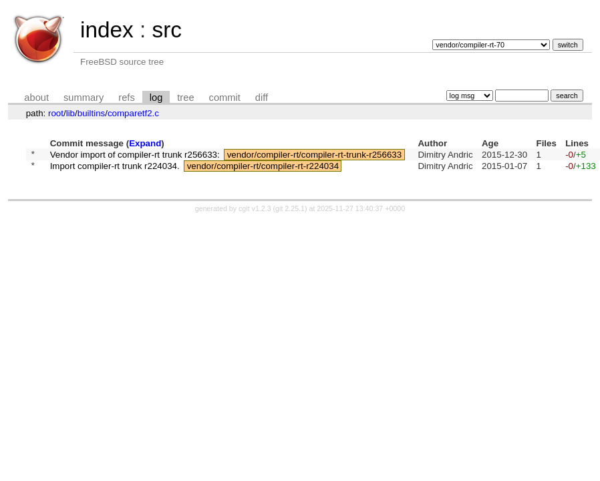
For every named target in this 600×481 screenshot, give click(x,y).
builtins (92, 113)
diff (261, 97)
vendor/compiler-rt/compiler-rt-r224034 (263, 169)
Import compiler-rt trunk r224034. (115, 169)
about (36, 97)
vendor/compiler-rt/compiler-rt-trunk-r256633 (314, 155)
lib (70, 113)
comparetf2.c (133, 113)
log (156, 97)
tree (185, 97)
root (55, 113)
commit (225, 97)
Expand (145, 143)
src (166, 29)
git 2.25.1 (290, 212)
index (107, 29)
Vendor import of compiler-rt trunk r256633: (135, 155)
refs (126, 97)
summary (83, 97)
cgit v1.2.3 (255, 212)
